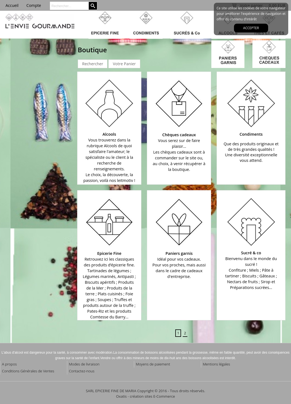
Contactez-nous (82, 370)
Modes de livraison (84, 364)
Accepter (251, 28)
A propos (9, 364)
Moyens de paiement (153, 364)
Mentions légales (216, 364)
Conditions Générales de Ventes (28, 370)
